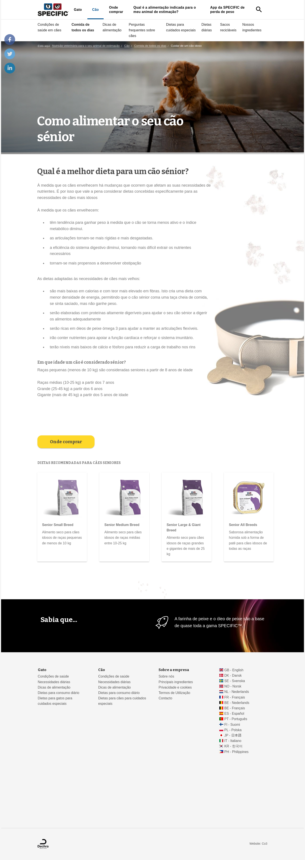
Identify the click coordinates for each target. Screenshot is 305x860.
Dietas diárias (206, 27)
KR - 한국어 (233, 746)
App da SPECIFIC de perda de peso (227, 10)
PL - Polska (233, 730)
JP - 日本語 (232, 735)
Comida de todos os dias (83, 27)
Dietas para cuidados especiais (181, 27)
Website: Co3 (258, 843)
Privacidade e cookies (175, 687)
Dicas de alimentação (112, 27)
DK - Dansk (233, 675)
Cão (95, 9)
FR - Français (234, 697)
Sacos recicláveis (228, 27)
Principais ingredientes (176, 682)
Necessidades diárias (54, 682)
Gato (78, 9)
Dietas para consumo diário (58, 693)
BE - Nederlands (236, 703)
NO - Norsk (232, 686)
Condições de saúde (53, 676)
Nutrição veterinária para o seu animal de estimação (86, 46)
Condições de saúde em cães (49, 27)
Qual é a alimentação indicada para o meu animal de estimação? (164, 10)
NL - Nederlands (236, 692)
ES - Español (234, 713)
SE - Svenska (234, 681)
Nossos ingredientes (251, 27)
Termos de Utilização (174, 693)
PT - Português (235, 719)
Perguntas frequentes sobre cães (142, 30)
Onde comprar (116, 10)
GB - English (233, 670)
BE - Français (234, 708)
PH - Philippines (236, 752)
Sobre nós (166, 676)
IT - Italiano (232, 741)
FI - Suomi (232, 724)
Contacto (165, 698)
